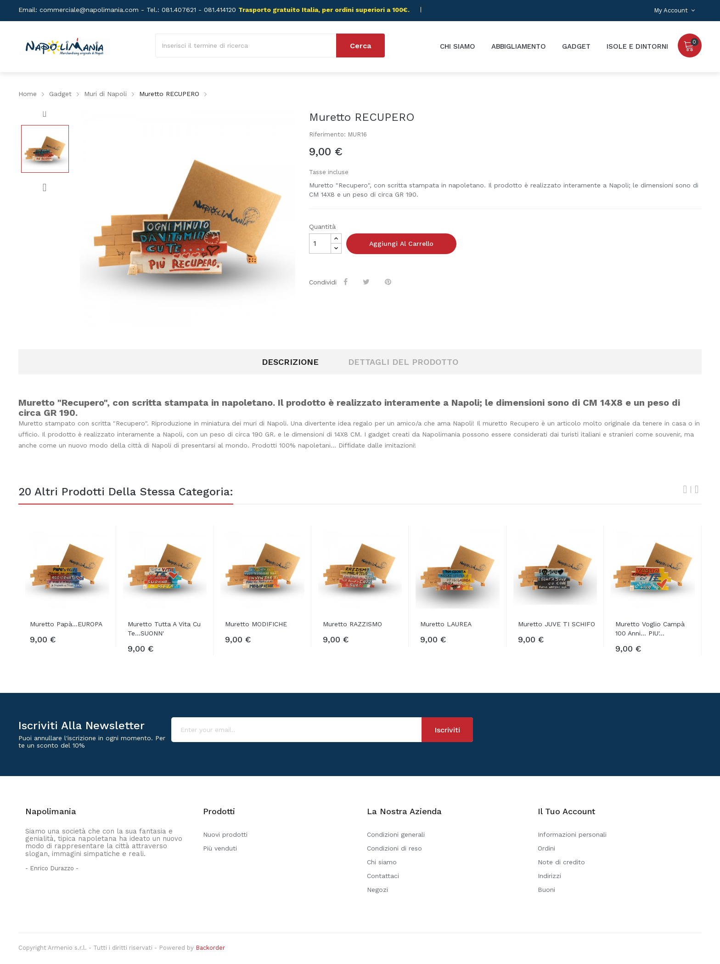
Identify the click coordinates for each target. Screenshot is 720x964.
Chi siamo (382, 862)
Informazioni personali (572, 834)
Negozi (377, 889)
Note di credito (561, 862)
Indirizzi (549, 875)
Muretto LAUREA (446, 624)
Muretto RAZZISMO (352, 624)
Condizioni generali (396, 834)
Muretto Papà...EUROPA (66, 624)
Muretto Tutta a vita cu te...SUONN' (164, 628)
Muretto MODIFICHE (256, 624)
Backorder (210, 947)
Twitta (368, 281)
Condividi (347, 281)
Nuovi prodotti (225, 834)
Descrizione (290, 362)
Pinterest (389, 281)
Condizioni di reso (394, 848)
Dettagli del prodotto (403, 362)
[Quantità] (320, 243)
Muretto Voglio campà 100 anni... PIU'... (650, 628)
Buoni (546, 889)
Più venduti (220, 848)
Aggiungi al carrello (401, 243)
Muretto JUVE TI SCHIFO (556, 624)
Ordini (546, 848)
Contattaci (383, 875)
